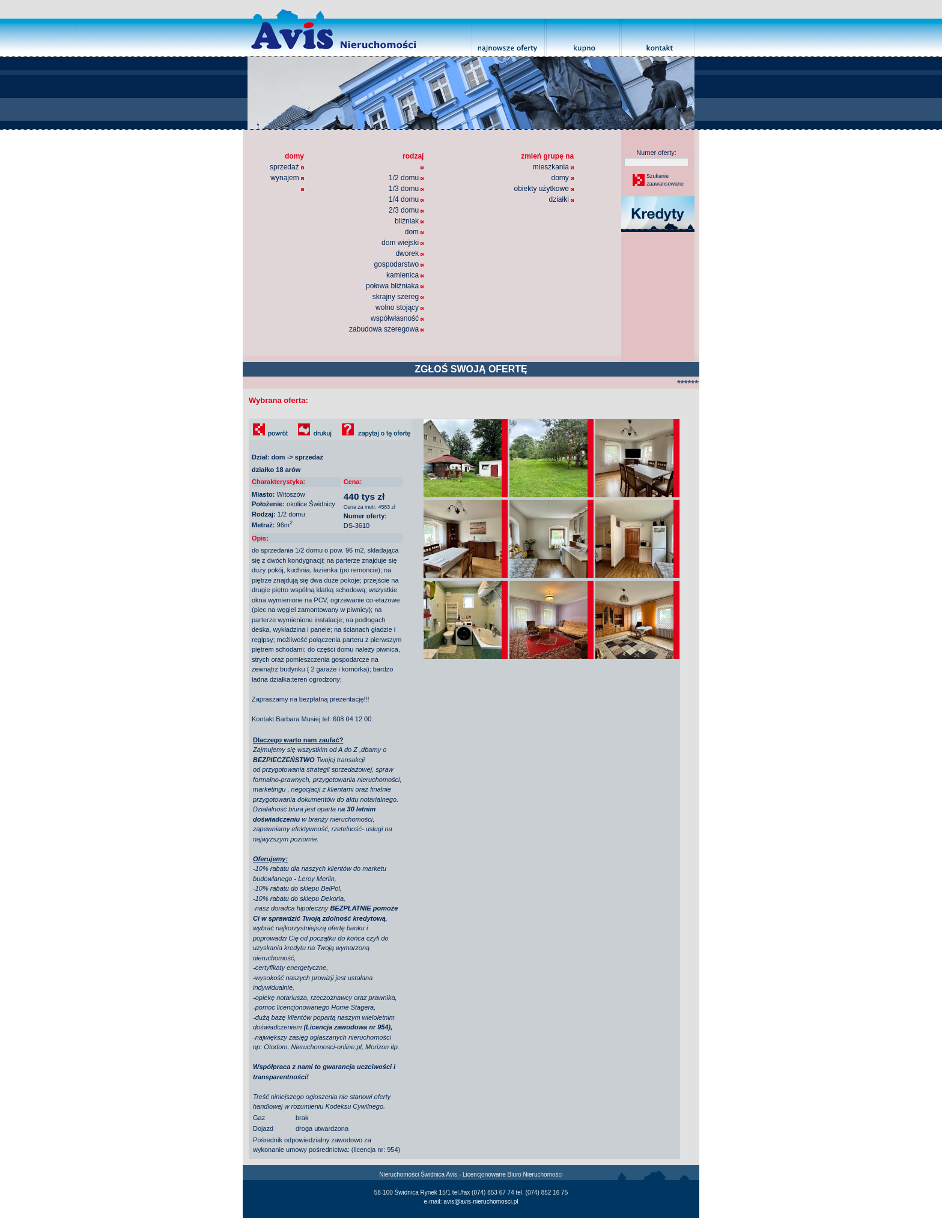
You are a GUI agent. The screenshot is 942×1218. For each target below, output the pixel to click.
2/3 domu (406, 210)
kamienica (405, 275)
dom (414, 232)
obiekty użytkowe (544, 188)
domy (562, 178)
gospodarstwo (399, 264)
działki (561, 199)
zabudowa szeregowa (386, 329)
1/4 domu (406, 199)
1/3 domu (406, 188)
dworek (409, 253)
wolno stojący (399, 307)
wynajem (287, 178)
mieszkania (553, 167)
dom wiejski (402, 242)
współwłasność (397, 318)
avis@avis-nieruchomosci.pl (480, 1201)
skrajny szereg (398, 296)
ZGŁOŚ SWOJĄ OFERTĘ (471, 369)
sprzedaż (287, 167)
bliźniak (409, 221)
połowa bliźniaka (395, 286)
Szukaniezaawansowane (664, 180)
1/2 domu (406, 178)
